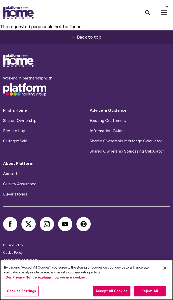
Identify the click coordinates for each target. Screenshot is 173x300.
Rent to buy (14, 131)
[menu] (164, 12)
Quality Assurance (19, 184)
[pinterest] (83, 224)
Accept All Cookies (112, 291)
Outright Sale (15, 141)
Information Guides (108, 131)
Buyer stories (15, 194)
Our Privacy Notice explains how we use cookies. (46, 277)
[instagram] (47, 224)
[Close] (164, 268)
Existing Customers (108, 121)
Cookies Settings (21, 291)
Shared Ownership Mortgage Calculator (126, 141)
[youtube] (65, 224)
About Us (12, 174)
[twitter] (28, 224)
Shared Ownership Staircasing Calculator (127, 151)
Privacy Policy (13, 245)
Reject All (149, 291)
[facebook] (10, 224)
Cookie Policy (13, 252)
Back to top (86, 37)
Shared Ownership (19, 121)
